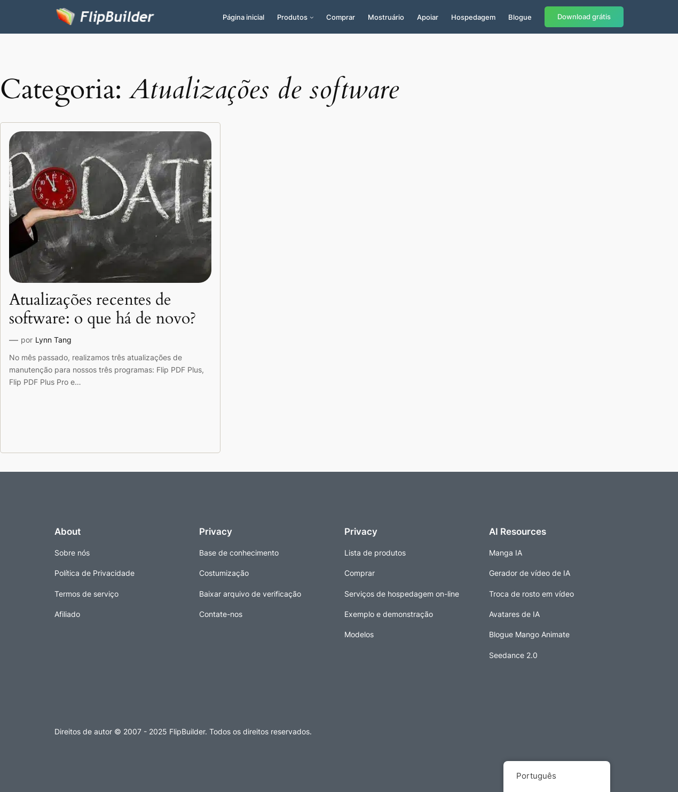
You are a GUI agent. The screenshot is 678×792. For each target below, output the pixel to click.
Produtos (292, 17)
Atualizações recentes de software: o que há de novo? (102, 310)
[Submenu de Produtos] (312, 17)
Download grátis (584, 17)
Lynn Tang (53, 339)
